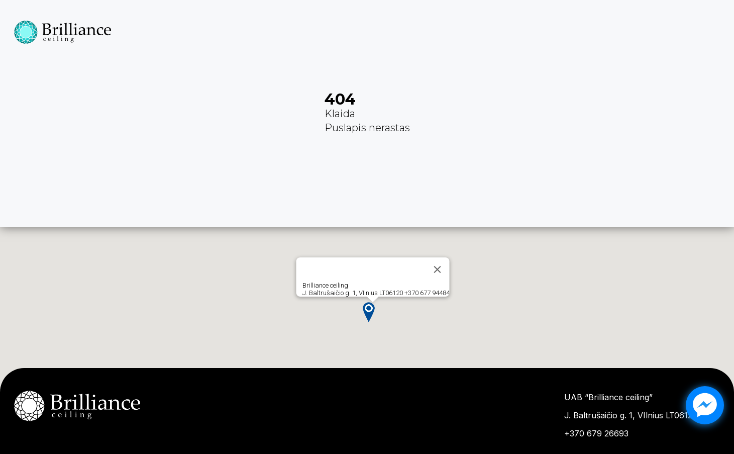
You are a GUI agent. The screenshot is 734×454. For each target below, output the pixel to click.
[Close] (437, 269)
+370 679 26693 (596, 433)
